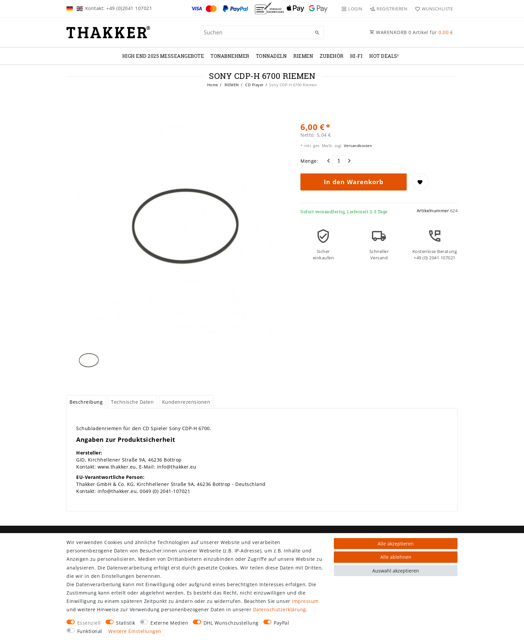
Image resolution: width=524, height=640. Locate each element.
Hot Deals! (383, 56)
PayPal (281, 623)
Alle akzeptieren (396, 543)
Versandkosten (357, 145)
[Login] (352, 8)
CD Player (254, 84)
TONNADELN (271, 56)
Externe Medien (169, 623)
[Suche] (317, 32)
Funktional (89, 631)
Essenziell (89, 623)
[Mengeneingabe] (339, 161)
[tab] (86, 401)
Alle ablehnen (395, 557)
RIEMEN (303, 56)
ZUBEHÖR (332, 56)
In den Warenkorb (353, 182)
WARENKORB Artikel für (411, 32)
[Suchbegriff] (262, 32)
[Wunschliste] (432, 8)
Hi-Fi (356, 56)
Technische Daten (132, 402)
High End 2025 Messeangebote (163, 56)
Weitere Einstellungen (134, 631)
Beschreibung (86, 402)
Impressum (305, 601)
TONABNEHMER (230, 56)
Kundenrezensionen (186, 402)
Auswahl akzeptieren (395, 570)
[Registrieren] (388, 8)
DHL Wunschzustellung (231, 623)
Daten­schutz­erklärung (279, 609)
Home (212, 84)
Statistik (125, 623)
